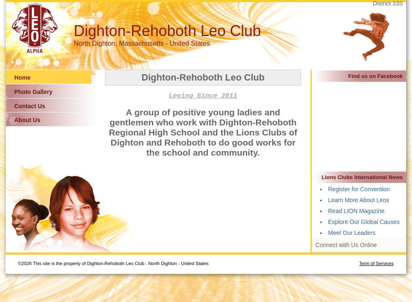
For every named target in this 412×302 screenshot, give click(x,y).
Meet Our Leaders (351, 232)
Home (22, 77)
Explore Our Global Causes (363, 222)
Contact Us (29, 106)
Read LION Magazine (356, 211)
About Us (27, 120)
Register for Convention (359, 189)
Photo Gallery (33, 92)
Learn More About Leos (358, 200)
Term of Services (376, 263)
